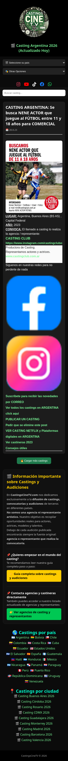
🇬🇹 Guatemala (52, 654)
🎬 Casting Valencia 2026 (34, 740)
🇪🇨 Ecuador (20, 648)
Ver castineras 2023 (19, 442)
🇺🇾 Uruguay (52, 676)
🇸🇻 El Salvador (15, 654)
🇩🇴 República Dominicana (25, 676)
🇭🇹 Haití (16, 659)
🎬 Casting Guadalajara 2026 (33, 718)
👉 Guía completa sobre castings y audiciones (32, 576)
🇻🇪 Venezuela (34, 681)
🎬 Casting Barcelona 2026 (34, 734)
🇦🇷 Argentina (20, 637)
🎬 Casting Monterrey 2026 (33, 723)
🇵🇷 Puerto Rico (40, 670)
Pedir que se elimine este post (26, 425)
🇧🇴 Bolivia (37, 637)
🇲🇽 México (50, 659)
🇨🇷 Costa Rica (37, 643)
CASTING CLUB (18, 238)
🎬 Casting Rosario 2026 (33, 707)
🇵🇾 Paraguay (52, 665)
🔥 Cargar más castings (34, 460)
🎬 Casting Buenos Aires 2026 (34, 696)
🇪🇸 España (34, 654)
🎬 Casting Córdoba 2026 (34, 701)
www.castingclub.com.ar (23, 256)
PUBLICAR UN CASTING (23, 419)
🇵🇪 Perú (23, 670)
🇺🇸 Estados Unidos (42, 648)
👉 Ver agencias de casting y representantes (29, 614)
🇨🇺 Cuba (53, 643)
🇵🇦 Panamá (34, 665)
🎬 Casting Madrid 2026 (34, 729)
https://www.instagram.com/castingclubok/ (35, 243)
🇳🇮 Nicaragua (16, 665)
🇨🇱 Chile (51, 637)
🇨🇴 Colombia (17, 643)
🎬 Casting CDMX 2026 (34, 712)
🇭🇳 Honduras (32, 659)
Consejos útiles (16, 448)
